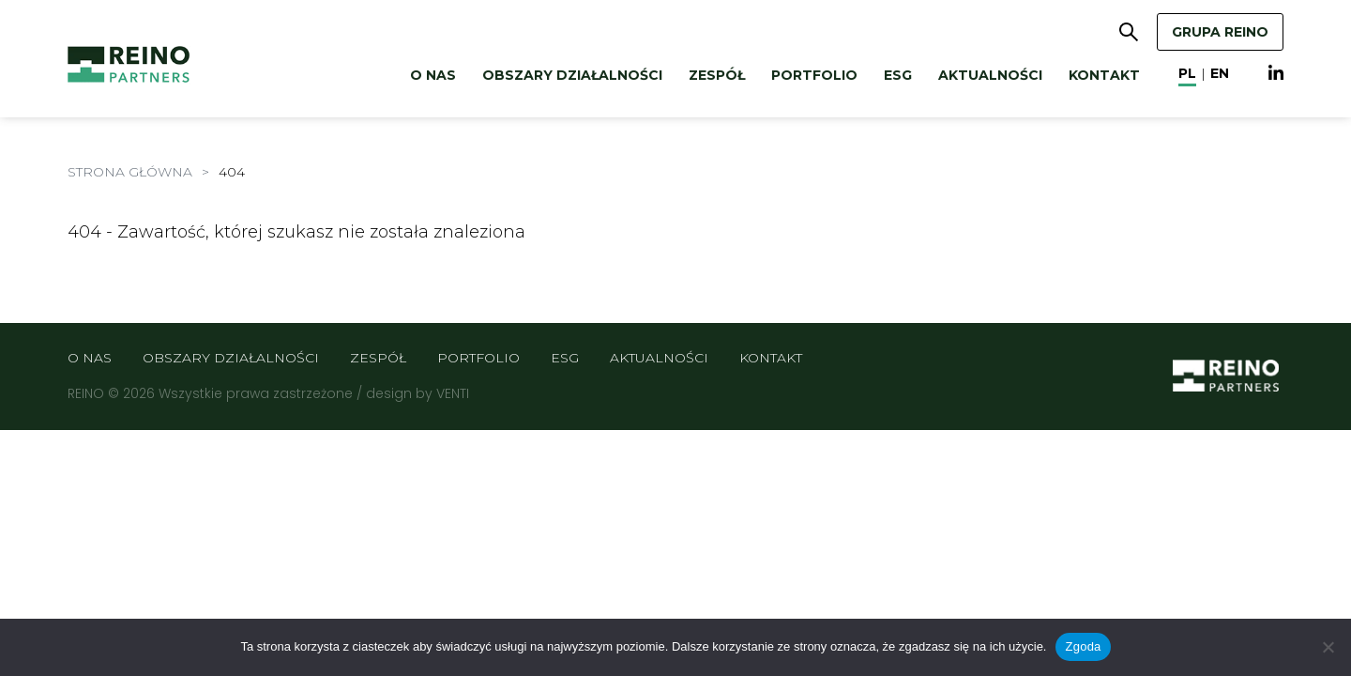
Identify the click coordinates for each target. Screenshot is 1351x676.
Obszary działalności (572, 75)
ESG (898, 75)
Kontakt (1104, 75)
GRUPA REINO (1220, 31)
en (1219, 73)
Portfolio (814, 75)
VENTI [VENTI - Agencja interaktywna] (452, 393)
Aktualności (990, 75)
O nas (433, 75)
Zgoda (1083, 646)
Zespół (717, 75)
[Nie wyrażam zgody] (1327, 647)
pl (1187, 73)
